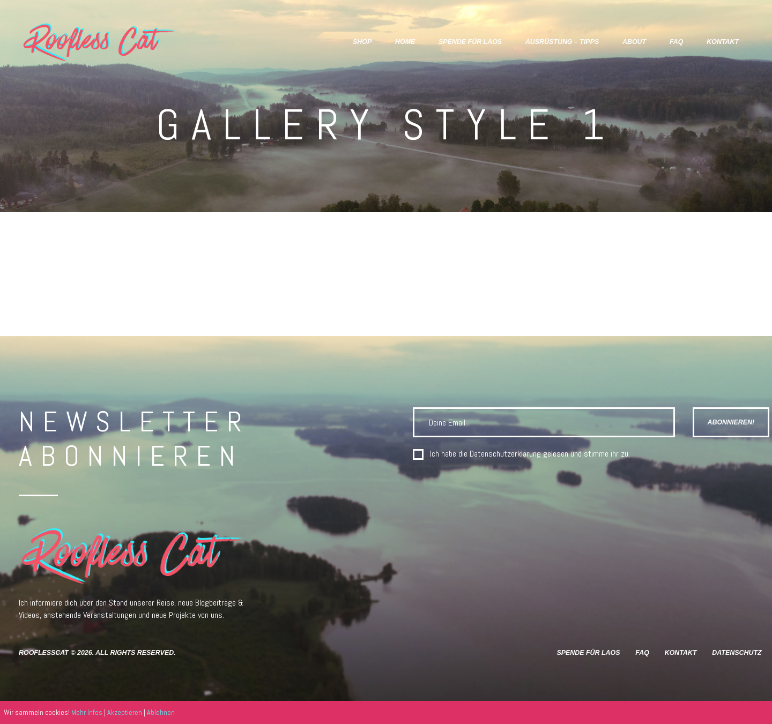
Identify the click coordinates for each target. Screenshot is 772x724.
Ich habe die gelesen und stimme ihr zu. (530, 454)
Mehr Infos (86, 712)
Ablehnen (161, 712)
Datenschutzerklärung (505, 453)
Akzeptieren (124, 712)
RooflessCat (44, 652)
